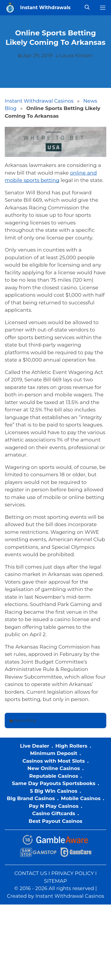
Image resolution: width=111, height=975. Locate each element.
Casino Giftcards (53, 813)
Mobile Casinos (81, 798)
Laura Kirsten (76, 55)
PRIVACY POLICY (72, 873)
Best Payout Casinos (55, 821)
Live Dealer (34, 746)
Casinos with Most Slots (53, 761)
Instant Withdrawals (45, 7)
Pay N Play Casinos (53, 806)
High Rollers (71, 746)
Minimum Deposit (53, 753)
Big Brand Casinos (31, 798)
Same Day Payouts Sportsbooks (53, 783)
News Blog (25, 720)
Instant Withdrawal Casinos (39, 101)
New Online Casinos (53, 768)
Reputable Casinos (53, 776)
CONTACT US (30, 873)
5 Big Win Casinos (53, 791)
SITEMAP (55, 881)
